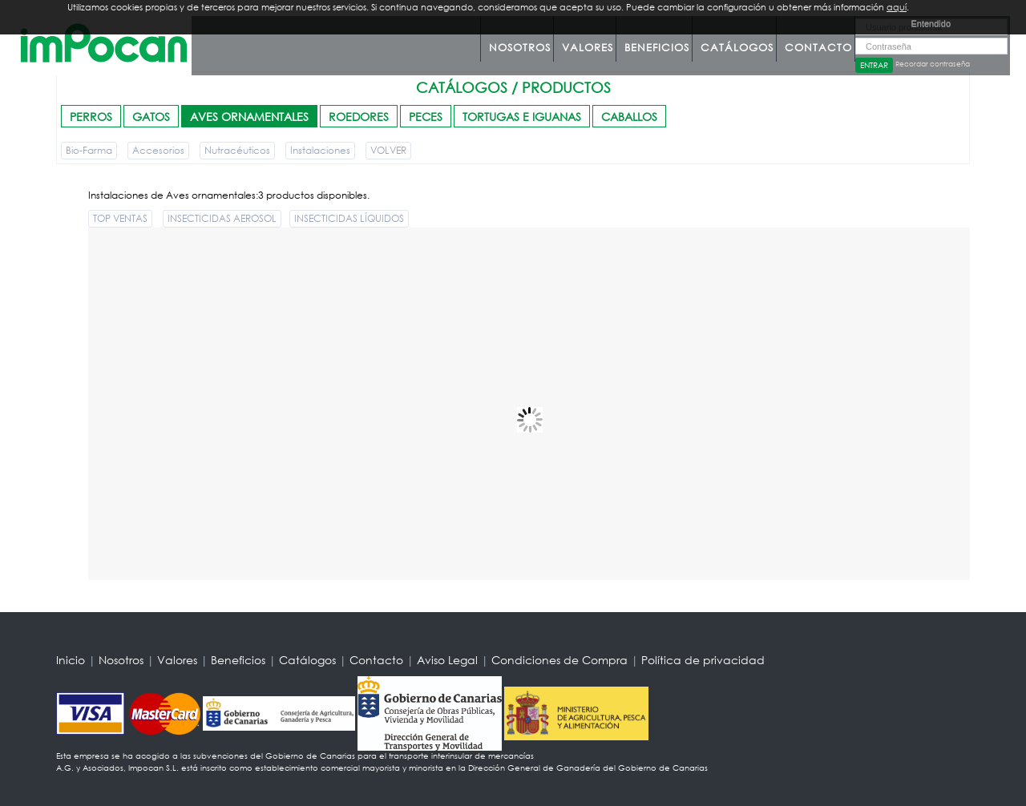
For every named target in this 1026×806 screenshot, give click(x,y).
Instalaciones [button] (320, 150)
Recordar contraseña (932, 63)
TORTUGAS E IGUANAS (522, 116)
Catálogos (737, 47)
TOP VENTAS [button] (120, 218)
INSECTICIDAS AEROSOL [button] (222, 218)
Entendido (931, 23)
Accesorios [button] (158, 150)
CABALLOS (629, 116)
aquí (897, 7)
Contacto (818, 47)
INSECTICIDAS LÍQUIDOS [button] (349, 218)
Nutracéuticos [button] (237, 150)
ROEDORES (359, 116)
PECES (425, 116)
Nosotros (520, 47)
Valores (587, 47)
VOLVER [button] (388, 150)
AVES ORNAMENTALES (249, 116)
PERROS (91, 116)
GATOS (151, 116)
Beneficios (656, 47)
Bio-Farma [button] (89, 150)
